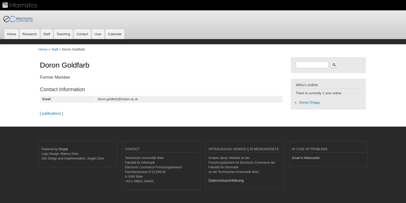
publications (51, 113)
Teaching (63, 34)
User (98, 34)
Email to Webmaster (306, 158)
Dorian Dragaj (309, 102)
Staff (46, 34)
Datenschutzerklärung (226, 180)
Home (11, 34)
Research (30, 34)
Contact (82, 34)
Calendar (115, 34)
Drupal (63, 149)
